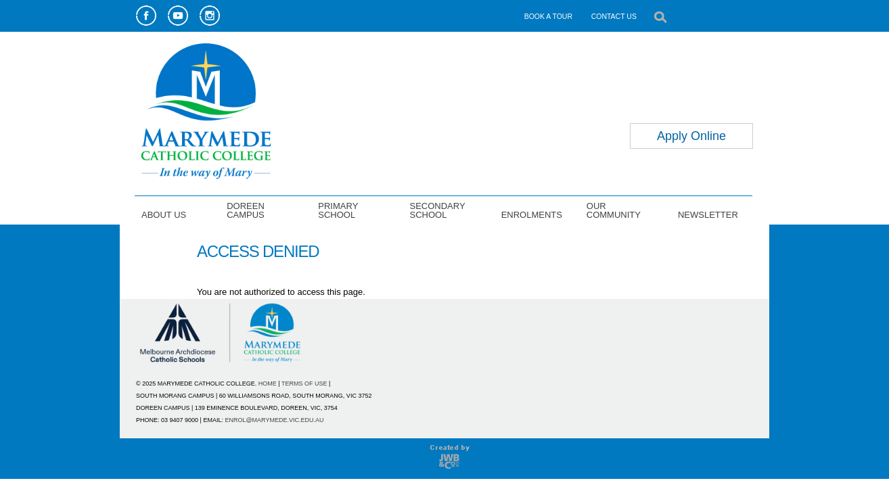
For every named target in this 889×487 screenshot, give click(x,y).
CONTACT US (614, 16)
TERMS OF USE (304, 383)
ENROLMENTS (531, 214)
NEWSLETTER (708, 214)
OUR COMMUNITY (614, 210)
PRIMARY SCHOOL (338, 210)
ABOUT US (163, 214)
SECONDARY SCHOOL (437, 210)
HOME (267, 383)
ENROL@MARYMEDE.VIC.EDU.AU (274, 420)
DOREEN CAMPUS (246, 210)
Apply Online (691, 136)
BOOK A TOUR (548, 16)
